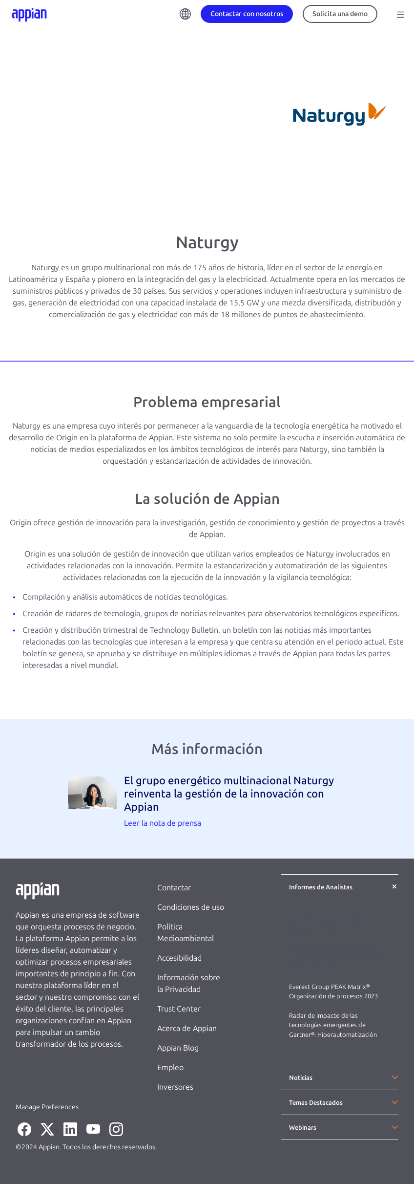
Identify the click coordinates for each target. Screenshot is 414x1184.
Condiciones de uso (190, 907)
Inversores (175, 1087)
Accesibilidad (179, 958)
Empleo (170, 1067)
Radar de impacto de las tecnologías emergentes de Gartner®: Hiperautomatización (333, 1025)
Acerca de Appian (187, 1028)
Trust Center (179, 1008)
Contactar (174, 887)
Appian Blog (178, 1048)
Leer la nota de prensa (162, 823)
